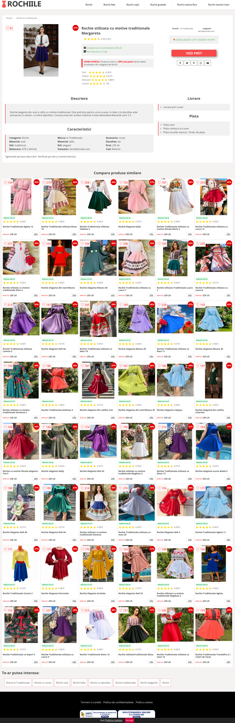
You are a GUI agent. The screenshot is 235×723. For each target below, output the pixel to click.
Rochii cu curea (42, 682)
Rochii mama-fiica (187, 4)
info (36, 234)
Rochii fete (109, 4)
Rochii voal (62, 682)
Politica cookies (144, 702)
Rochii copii (132, 4)
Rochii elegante (149, 682)
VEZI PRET (194, 53)
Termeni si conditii (91, 702)
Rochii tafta (79, 682)
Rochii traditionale (125, 682)
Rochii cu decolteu (100, 682)
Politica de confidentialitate (118, 702)
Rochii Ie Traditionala (26, 18)
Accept (129, 720)
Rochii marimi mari (218, 4)
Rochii (89, 4)
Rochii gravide (158, 4)
